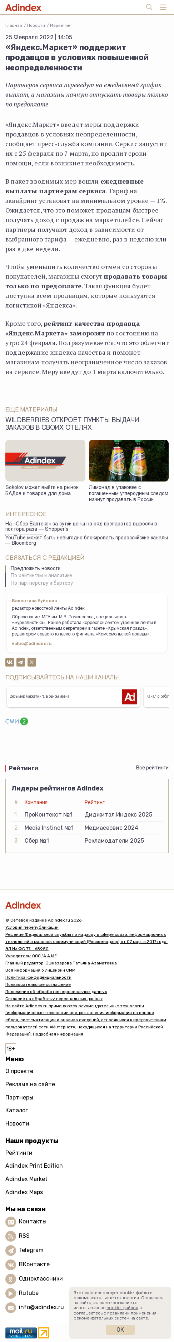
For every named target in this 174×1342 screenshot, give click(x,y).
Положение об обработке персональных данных (56, 991)
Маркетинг (61, 25)
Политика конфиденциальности (38, 977)
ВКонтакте (34, 1264)
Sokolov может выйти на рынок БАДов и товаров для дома (41, 491)
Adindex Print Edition (34, 1165)
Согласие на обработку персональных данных (54, 998)
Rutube (29, 1292)
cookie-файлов (122, 1307)
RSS (24, 1235)
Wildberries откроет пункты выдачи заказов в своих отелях (72, 424)
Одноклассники (41, 1278)
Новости (36, 25)
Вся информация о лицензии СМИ (40, 970)
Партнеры (19, 1097)
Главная (13, 25)
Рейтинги (19, 1152)
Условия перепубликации (32, 927)
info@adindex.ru (41, 1307)
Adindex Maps (24, 1192)
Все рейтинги (152, 768)
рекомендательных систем (101, 1318)
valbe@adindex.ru (32, 644)
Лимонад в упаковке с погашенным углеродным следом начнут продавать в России (128, 493)
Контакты (32, 1221)
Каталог (16, 1110)
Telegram (31, 1250)
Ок (120, 1329)
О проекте (19, 1071)
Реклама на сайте (30, 1084)
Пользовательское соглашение (38, 984)
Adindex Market (26, 1179)
